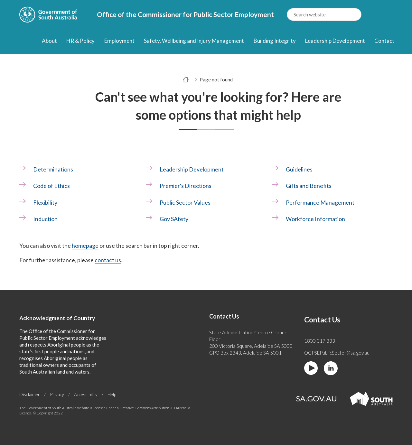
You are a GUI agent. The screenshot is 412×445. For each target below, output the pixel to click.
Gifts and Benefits (309, 185)
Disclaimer (29, 394)
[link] (79, 169)
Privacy (57, 394)
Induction (45, 218)
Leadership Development (335, 40)
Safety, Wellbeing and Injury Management (194, 40)
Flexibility (45, 202)
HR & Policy (80, 40)
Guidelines (299, 169)
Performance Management (320, 202)
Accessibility (86, 394)
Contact (384, 40)
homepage (85, 245)
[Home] (25, 41)
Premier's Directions (185, 185)
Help (112, 394)
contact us (108, 260)
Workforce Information (315, 218)
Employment (119, 40)
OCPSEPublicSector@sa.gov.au (337, 353)
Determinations (53, 169)
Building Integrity (275, 40)
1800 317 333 (319, 341)
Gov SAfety (174, 218)
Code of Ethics (51, 185)
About (49, 40)
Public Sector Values (185, 202)
